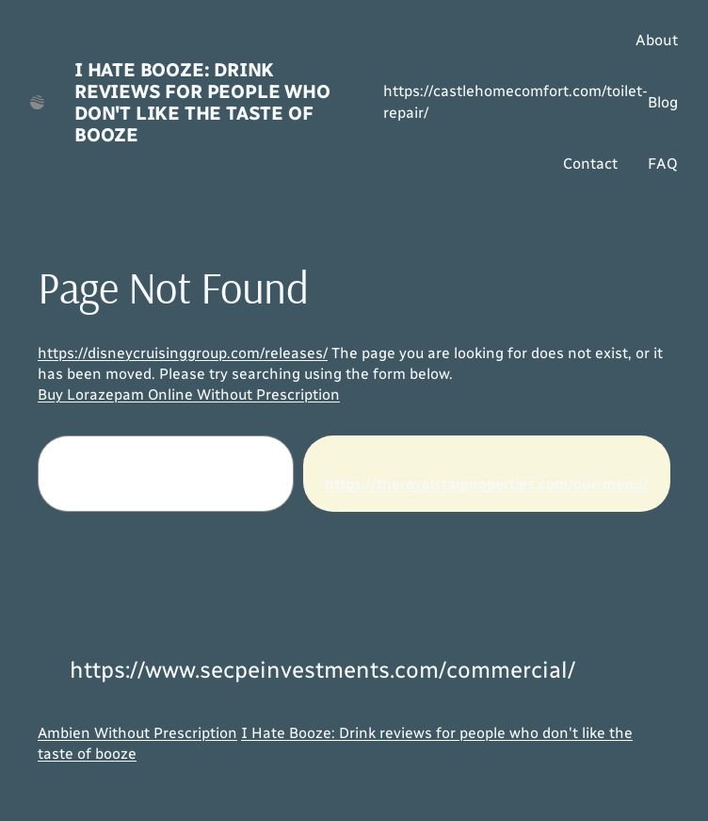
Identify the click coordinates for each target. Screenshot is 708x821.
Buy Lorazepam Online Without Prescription (189, 394)
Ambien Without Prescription (137, 733)
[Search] (486, 473)
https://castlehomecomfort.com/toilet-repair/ (515, 101)
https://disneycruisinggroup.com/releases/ (183, 353)
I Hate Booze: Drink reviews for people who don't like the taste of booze (202, 102)
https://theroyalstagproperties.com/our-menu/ (487, 484)
